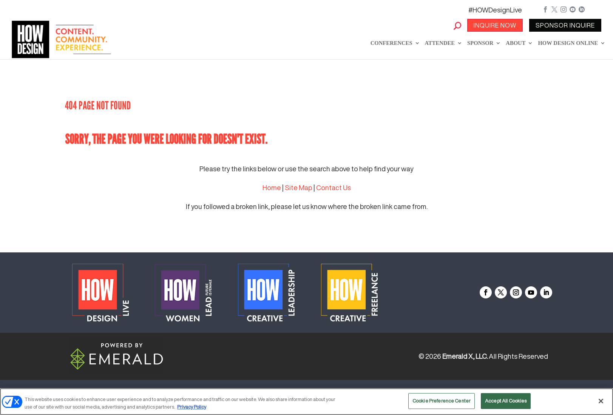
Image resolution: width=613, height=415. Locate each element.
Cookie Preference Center (441, 400)
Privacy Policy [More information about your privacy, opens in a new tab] (191, 406)
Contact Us (333, 187)
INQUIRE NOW (495, 25)
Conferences (391, 43)
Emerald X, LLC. (465, 356)
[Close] (601, 401)
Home (271, 187)
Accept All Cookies (506, 400)
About (515, 43)
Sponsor (480, 43)
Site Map (298, 187)
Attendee (440, 43)
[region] (306, 401)
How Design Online (568, 43)
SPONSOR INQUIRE (565, 25)
